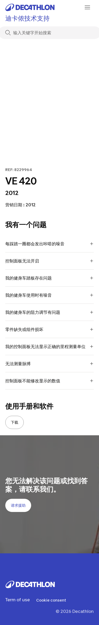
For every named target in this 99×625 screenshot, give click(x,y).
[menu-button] (87, 7)
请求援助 (18, 505)
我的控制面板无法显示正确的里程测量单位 (49, 346)
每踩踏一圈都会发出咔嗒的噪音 (49, 243)
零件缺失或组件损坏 (49, 329)
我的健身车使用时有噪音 (49, 295)
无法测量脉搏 (49, 363)
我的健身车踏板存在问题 (49, 278)
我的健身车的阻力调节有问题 (49, 312)
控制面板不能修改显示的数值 (49, 380)
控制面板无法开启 (49, 260)
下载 (14, 422)
